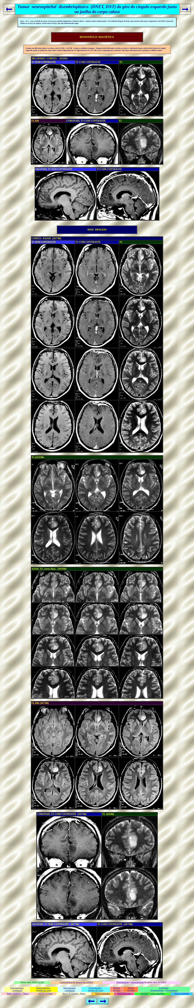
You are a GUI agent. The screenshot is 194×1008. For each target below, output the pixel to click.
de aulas (116, 990)
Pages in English (182, 994)
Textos (131, 988)
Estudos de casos (43, 990)
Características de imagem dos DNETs (76, 982)
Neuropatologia (17, 988)
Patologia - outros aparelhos (152, 994)
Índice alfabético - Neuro (17, 994)
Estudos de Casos (95, 990)
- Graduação (17, 990)
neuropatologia (137, 982)
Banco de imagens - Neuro (73, 994)
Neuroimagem (123, 982)
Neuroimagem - (96, 988)
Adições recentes (45, 994)
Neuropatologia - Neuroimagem (164, 990)
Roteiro (116, 988)
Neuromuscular (124, 994)
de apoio (131, 990)
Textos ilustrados (102, 994)
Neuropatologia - (43, 988)
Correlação (164, 988)
